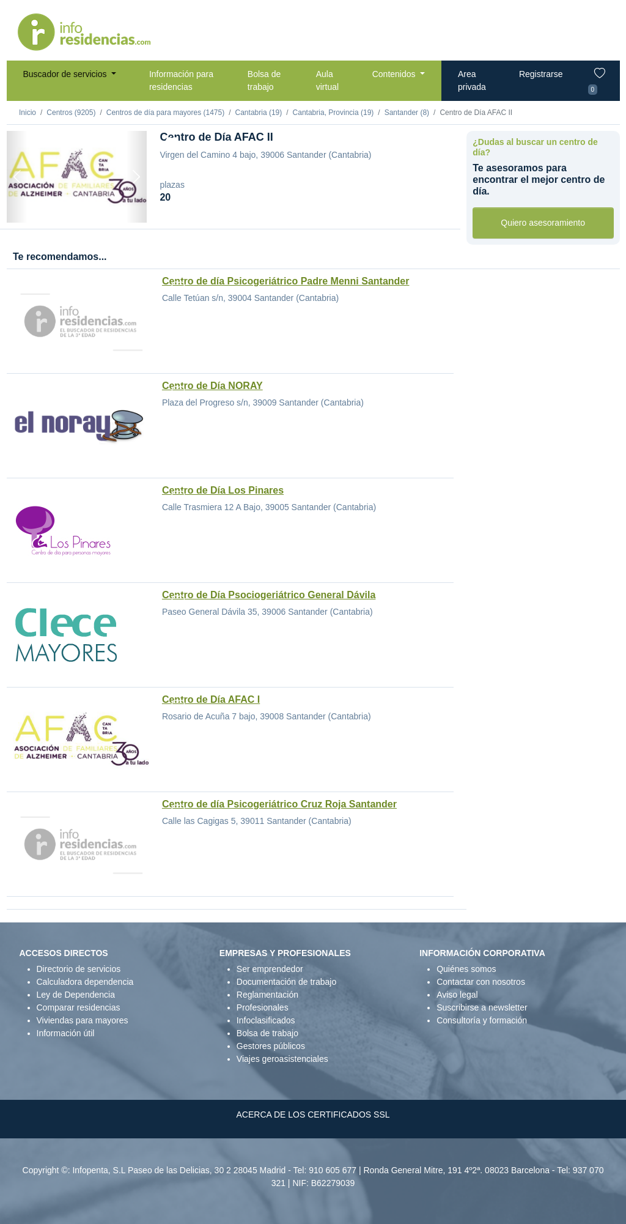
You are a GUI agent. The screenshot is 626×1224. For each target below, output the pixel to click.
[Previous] (17, 177)
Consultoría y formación (481, 1020)
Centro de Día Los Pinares (223, 490)
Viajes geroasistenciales (282, 1059)
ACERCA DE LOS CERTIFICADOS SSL (312, 1114)
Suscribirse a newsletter (482, 1007)
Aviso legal (456, 995)
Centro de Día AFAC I (211, 699)
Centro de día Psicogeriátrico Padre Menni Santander (286, 281)
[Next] (136, 177)
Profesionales (263, 1007)
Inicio (27, 112)
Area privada (472, 80)
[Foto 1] (76, 207)
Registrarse (541, 74)
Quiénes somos (466, 969)
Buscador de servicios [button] (66, 74)
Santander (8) (407, 112)
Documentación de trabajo (286, 982)
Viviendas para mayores (82, 1020)
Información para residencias (181, 80)
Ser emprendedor (270, 969)
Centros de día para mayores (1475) (165, 112)
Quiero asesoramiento (543, 223)
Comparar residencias (78, 1007)
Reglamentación (267, 995)
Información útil (66, 1033)
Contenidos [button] (395, 74)
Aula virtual (327, 80)
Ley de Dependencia (76, 995)
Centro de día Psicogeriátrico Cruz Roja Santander (279, 804)
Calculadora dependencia (85, 982)
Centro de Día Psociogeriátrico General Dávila (268, 595)
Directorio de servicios (79, 969)
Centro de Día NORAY (212, 385)
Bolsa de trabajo (264, 80)
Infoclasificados (266, 1020)
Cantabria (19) (258, 112)
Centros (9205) (70, 112)
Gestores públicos (271, 1046)
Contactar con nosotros (480, 982)
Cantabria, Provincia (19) (333, 112)
